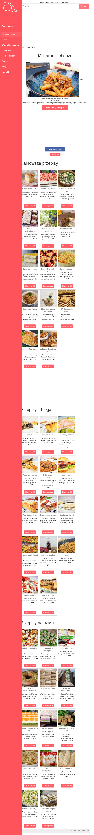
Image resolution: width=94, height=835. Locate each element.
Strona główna (8, 34)
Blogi (4, 67)
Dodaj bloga (7, 26)
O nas (4, 40)
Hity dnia (6, 50)
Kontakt (5, 72)
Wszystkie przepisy (10, 45)
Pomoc (5, 61)
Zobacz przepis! (33, 206)
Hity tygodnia (8, 56)
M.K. (91, 830)
